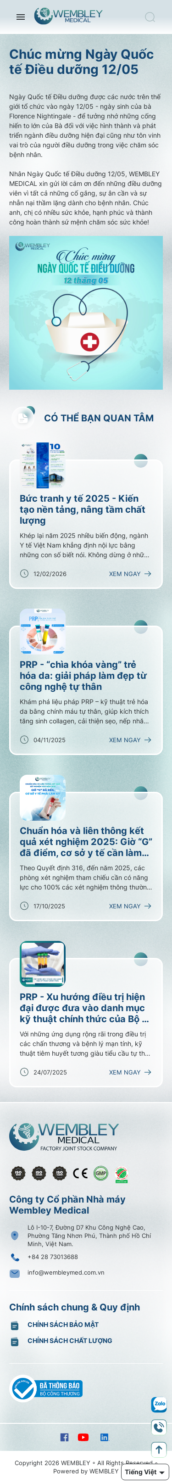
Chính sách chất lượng (70, 1340)
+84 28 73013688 (53, 1256)
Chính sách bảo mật (63, 1324)
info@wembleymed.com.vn (66, 1272)
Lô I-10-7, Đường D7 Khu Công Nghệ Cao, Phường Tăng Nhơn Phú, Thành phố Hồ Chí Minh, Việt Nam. (89, 1236)
